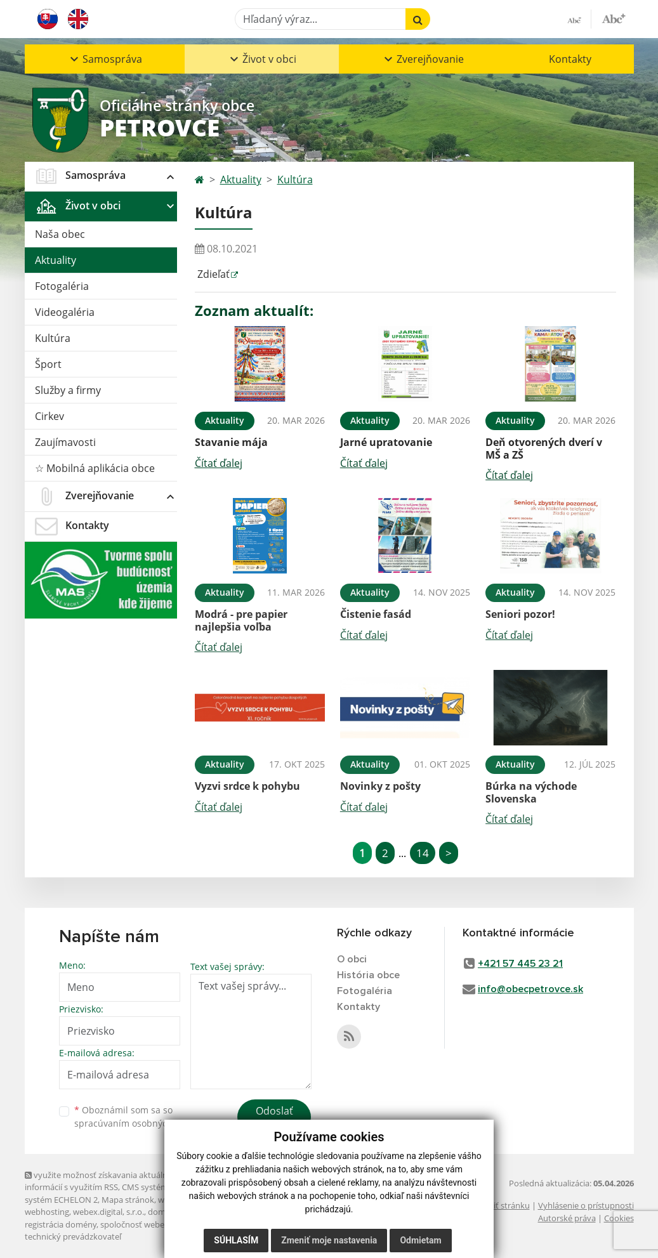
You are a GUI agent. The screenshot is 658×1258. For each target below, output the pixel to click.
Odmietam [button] (420, 1240)
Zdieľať (212, 274)
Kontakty (570, 59)
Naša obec (60, 234)
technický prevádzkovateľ (73, 1236)
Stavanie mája (231, 442)
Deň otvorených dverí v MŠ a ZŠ (543, 448)
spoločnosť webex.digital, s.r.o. (157, 1224)
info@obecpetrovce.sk (530, 989)
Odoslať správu (274, 1118)
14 (422, 853)
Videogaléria (65, 312)
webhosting (47, 1211)
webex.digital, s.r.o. (108, 1211)
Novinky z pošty (380, 786)
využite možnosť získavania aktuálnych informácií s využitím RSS (103, 1181)
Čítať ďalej (218, 463)
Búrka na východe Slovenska (531, 792)
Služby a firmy (68, 390)
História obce (368, 975)
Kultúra (52, 338)
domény (163, 1211)
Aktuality (55, 260)
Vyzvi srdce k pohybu (247, 786)
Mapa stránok (128, 1199)
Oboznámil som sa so (139, 1116)
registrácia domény (60, 1224)
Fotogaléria (62, 286)
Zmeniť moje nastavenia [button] (329, 1240)
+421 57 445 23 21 (520, 964)
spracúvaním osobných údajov (139, 1123)
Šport (48, 364)
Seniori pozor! (520, 614)
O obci (352, 959)
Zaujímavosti (65, 442)
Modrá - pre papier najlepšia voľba (241, 620)
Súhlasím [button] (236, 1240)
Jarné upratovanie (386, 442)
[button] (105, 59)
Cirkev (49, 416)
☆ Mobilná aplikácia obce (95, 468)
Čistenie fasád (375, 614)
